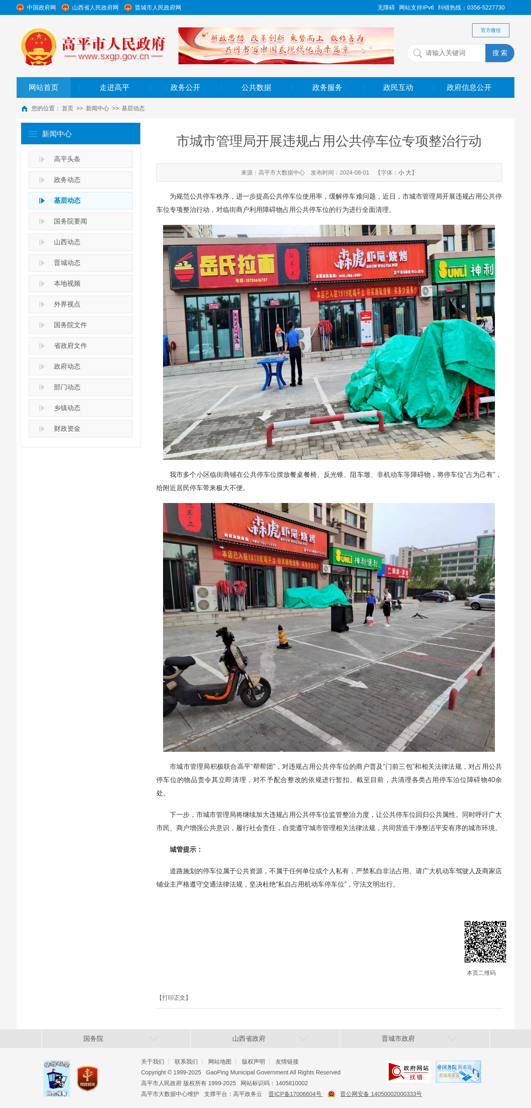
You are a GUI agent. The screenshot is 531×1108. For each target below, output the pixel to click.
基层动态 (133, 108)
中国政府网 (41, 7)
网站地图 (219, 1061)
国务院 (93, 1038)
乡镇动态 (67, 407)
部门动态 (67, 387)
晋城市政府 (398, 1038)
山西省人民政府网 (95, 7)
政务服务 (327, 87)
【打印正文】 (173, 997)
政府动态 (67, 366)
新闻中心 (97, 108)
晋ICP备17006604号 (295, 1094)
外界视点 (67, 304)
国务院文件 (70, 324)
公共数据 (256, 87)
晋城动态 (67, 262)
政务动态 (67, 179)
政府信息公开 (469, 87)
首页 (67, 108)
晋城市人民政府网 (158, 7)
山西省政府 (249, 1038)
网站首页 (43, 87)
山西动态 (67, 241)
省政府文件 (70, 345)
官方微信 (491, 30)
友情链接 (287, 1061)
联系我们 (186, 1061)
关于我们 (152, 1061)
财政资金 (67, 428)
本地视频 (67, 283)
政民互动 (398, 87)
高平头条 (67, 159)
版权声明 (253, 1061)
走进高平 (114, 87)
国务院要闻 (70, 221)
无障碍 (386, 7)
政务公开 (185, 87)
